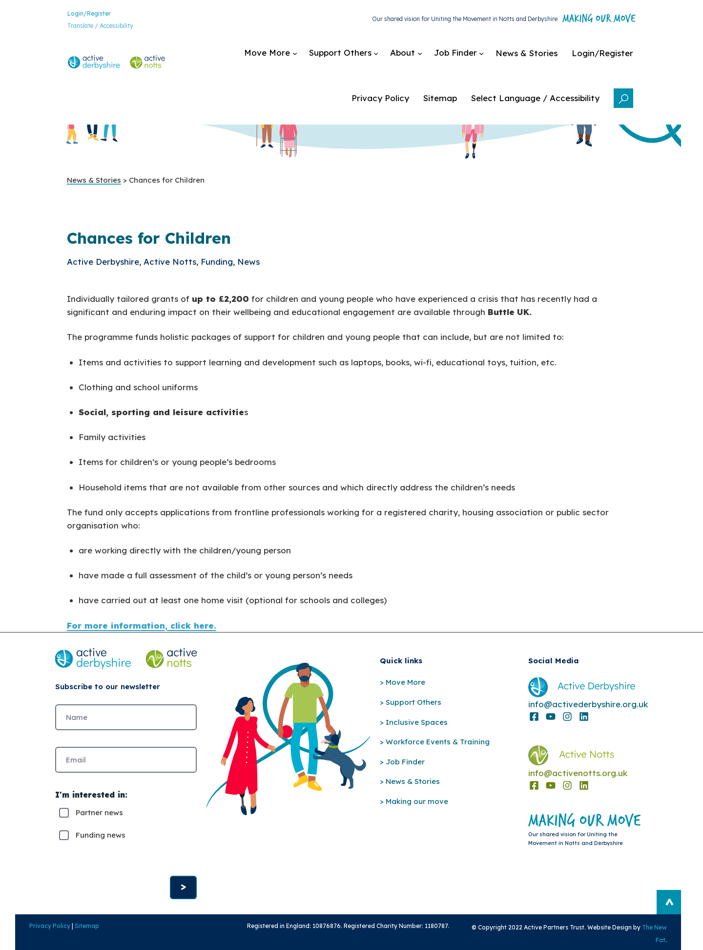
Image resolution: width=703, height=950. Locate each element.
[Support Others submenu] (352, 56)
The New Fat (659, 935)
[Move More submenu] (279, 56)
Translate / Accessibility (91, 27)
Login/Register (80, 14)
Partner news (99, 818)
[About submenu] (415, 56)
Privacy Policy (38, 934)
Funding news (100, 840)
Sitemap (75, 934)
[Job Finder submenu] (468, 56)
